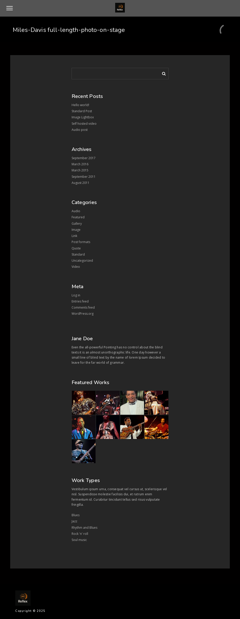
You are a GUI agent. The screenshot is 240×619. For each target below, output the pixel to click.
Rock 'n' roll (80, 534)
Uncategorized (82, 260)
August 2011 (80, 183)
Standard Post (82, 111)
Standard (78, 254)
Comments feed (83, 307)
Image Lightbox (83, 117)
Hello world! (80, 105)
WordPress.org (83, 313)
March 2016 (80, 164)
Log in (76, 295)
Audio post (80, 130)
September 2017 (84, 158)
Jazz (74, 521)
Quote (76, 248)
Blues (75, 515)
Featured (78, 217)
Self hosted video (84, 123)
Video (76, 266)
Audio (76, 211)
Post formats (81, 242)
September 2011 (84, 176)
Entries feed (80, 301)
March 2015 (80, 170)
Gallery (77, 223)
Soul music (79, 540)
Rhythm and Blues (84, 527)
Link (74, 236)
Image (76, 230)
